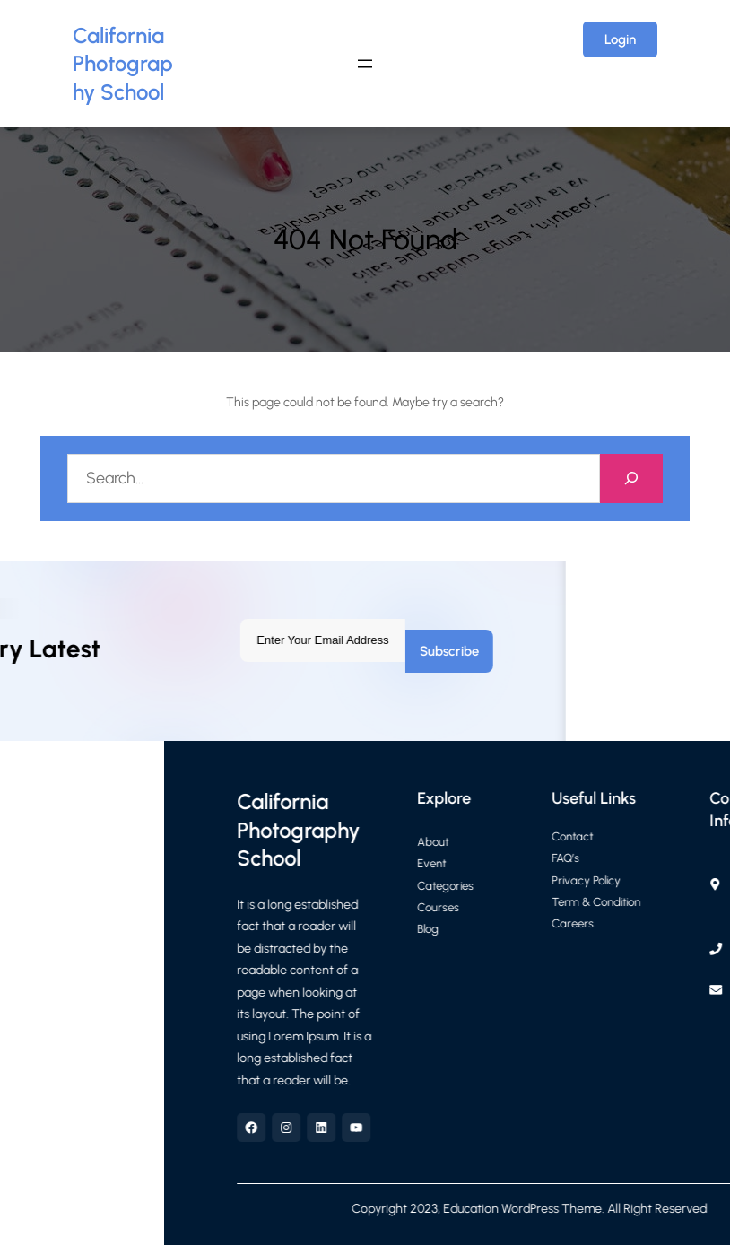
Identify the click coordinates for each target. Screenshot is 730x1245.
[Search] (632, 478)
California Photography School (123, 63)
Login (620, 39)
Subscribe (229, 651)
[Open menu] (365, 64)
